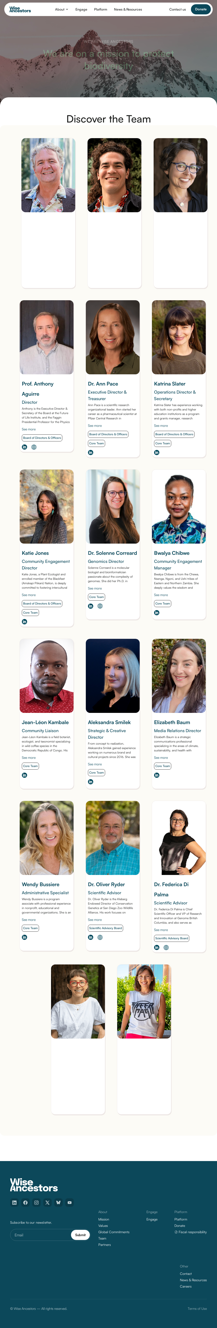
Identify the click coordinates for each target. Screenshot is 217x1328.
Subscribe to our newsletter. (31, 1222)
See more (29, 430)
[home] (20, 9)
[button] (62, 9)
